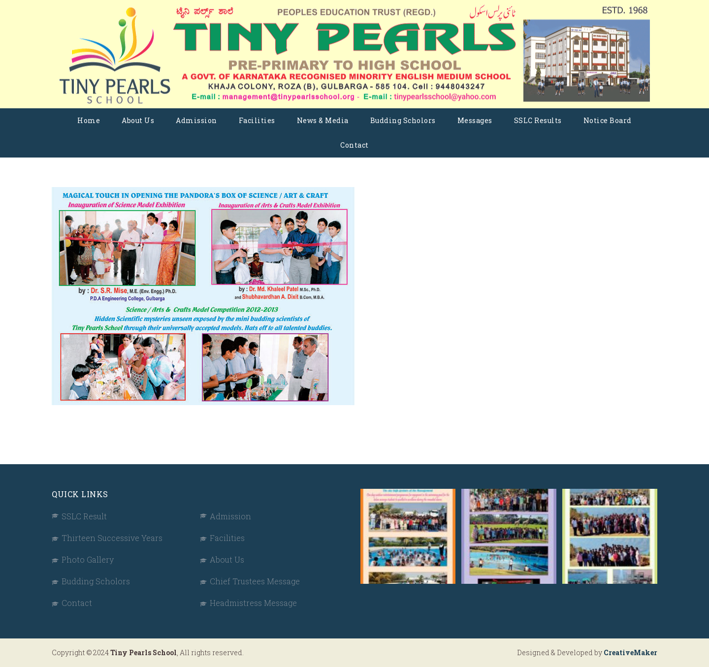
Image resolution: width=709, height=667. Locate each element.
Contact (354, 145)
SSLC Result (84, 516)
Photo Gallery (88, 559)
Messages (474, 120)
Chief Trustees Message (255, 581)
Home (88, 120)
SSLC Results (538, 120)
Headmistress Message (253, 603)
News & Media (323, 120)
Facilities (257, 120)
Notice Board (607, 120)
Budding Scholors (403, 120)
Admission (196, 120)
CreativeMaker (630, 652)
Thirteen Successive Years (112, 538)
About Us (138, 120)
